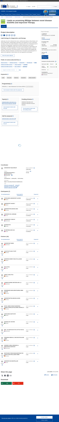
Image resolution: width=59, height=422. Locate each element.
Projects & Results (16, 14)
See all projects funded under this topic (9, 108)
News (31, 14)
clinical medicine (18, 64)
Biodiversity (45, 69)
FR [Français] (9, 35)
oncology (25, 64)
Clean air (53, 64)
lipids (35, 62)
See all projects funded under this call (9, 123)
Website (17, 185)
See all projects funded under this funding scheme (29, 109)
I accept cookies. (44, 417)
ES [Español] (6, 35)
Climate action (53, 66)
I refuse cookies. (44, 420)
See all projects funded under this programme (12, 89)
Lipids (3, 77)
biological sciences (13, 62)
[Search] (55, 6)
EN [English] (4, 35)
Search (38, 14)
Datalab (34, 14)
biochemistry (22, 62)
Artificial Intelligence (45, 67)
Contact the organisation (9, 185)
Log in (28, 6)
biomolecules (29, 62)
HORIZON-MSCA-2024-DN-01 (8, 118)
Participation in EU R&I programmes (11, 186)
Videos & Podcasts (25, 14)
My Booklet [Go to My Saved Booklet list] (54, 374)
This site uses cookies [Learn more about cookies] (6, 418)
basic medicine (18, 66)
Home (2, 14)
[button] (33, 6)
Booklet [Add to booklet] (47, 374)
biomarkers (23, 77)
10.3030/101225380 (45, 39)
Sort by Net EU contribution (20, 195)
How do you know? (24, 0)
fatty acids (9, 77)
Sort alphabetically (5, 194)
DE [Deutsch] (1, 35)
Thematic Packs (8, 14)
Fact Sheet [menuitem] (4, 26)
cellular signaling (32, 77)
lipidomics (16, 77)
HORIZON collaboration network (10, 187)
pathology (25, 66)
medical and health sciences (6, 64)
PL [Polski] (14, 35)
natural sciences (4, 62)
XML (7, 383)
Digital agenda (45, 64)
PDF (19, 383)
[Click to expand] (37, 199)
